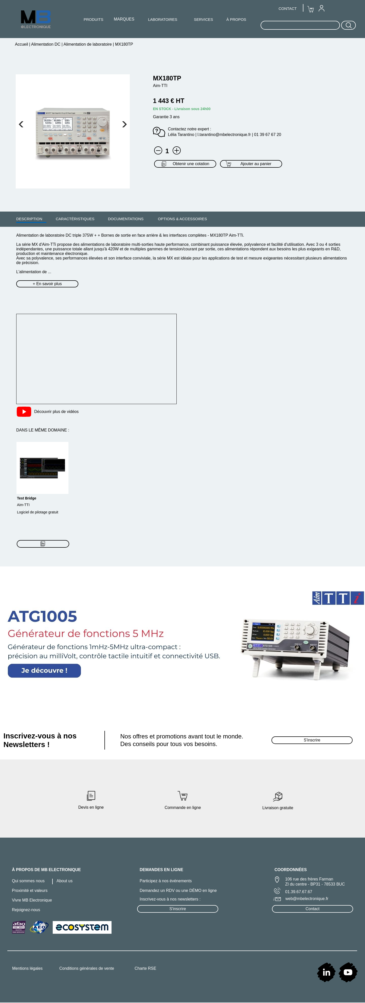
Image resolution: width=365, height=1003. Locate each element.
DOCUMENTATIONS (125, 219)
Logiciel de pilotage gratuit (37, 512)
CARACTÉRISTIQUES (75, 219)
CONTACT (288, 8)
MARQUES (124, 19)
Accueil (22, 44)
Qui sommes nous (28, 881)
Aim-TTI (23, 505)
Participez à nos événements (166, 881)
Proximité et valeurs (30, 890)
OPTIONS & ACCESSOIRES (182, 219)
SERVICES (203, 19)
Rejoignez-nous (26, 910)
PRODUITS (93, 19)
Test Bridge (26, 498)
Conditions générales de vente (86, 968)
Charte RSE (145, 968)
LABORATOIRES (162, 19)
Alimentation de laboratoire (88, 44)
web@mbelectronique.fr (306, 898)
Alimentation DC (46, 44)
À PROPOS (236, 19)
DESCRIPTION (29, 219)
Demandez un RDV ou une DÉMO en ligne (178, 890)
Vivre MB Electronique (32, 900)
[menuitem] (29, 218)
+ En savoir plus (47, 284)
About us (64, 881)
